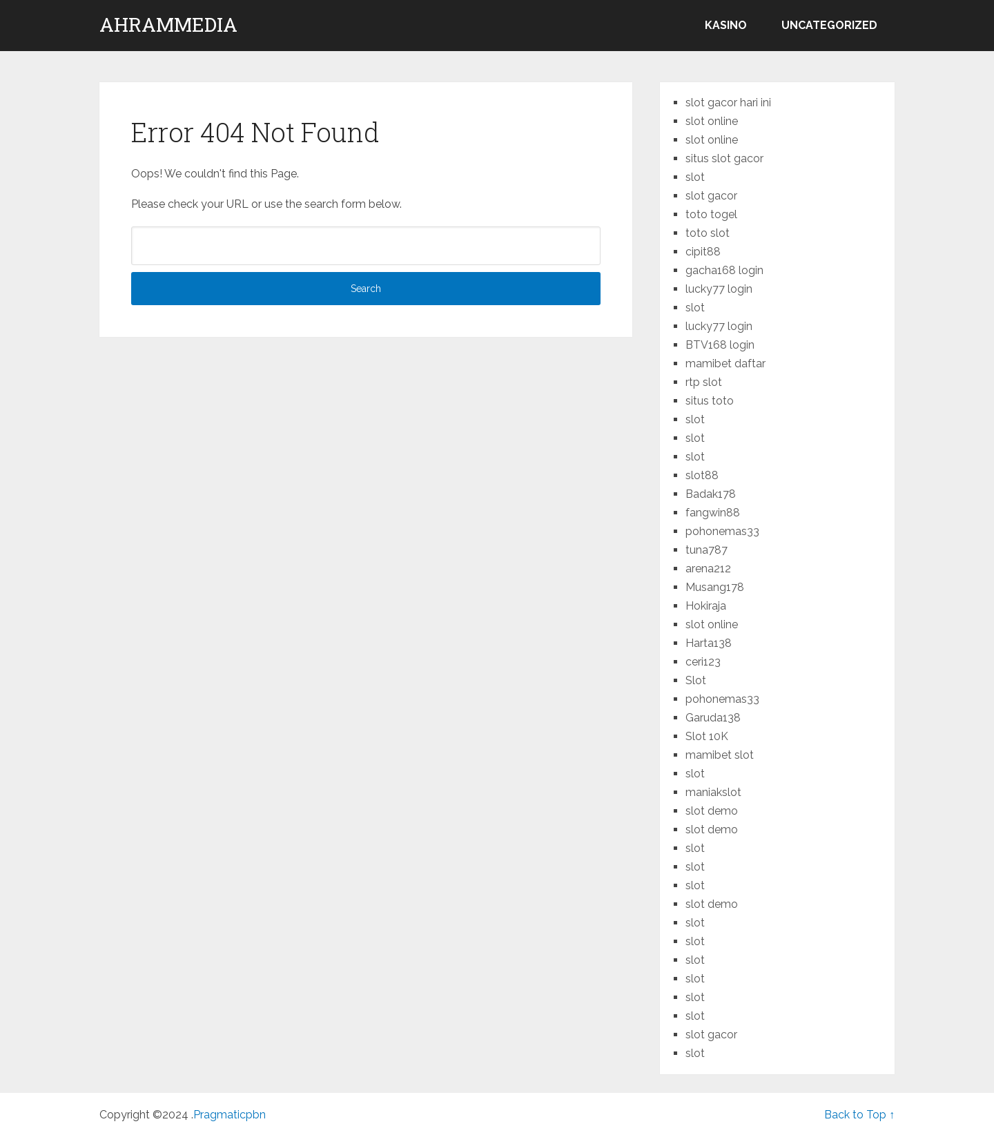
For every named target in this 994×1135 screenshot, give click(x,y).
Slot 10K (706, 736)
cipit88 (703, 251)
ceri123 (703, 661)
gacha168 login (724, 270)
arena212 (708, 568)
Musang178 (714, 587)
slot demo (711, 810)
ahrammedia (168, 25)
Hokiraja (705, 605)
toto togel (711, 214)
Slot (695, 680)
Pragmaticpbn (229, 1114)
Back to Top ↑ (859, 1114)
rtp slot (703, 382)
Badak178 (710, 494)
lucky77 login (718, 288)
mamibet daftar (725, 363)
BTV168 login (719, 344)
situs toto (709, 400)
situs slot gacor (724, 158)
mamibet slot (719, 754)
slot (695, 177)
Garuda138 (713, 717)
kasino (726, 25)
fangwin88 (712, 512)
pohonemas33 (722, 531)
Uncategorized (829, 25)
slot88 (702, 475)
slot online (711, 121)
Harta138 (708, 643)
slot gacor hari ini (728, 102)
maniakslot (713, 792)
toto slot (707, 233)
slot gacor (711, 195)
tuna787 (706, 549)
